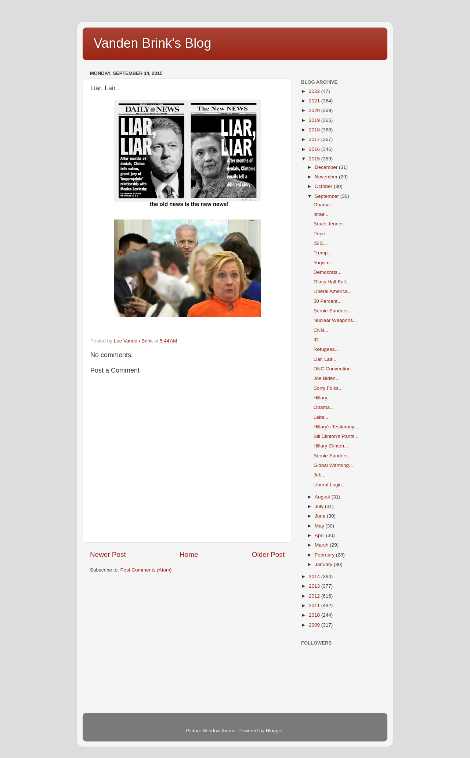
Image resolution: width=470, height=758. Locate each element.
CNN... (321, 330)
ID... (318, 339)
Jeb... (320, 475)
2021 (315, 101)
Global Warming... (333, 465)
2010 (315, 615)
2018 (315, 130)
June (321, 516)
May (320, 526)
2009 (315, 625)
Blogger (274, 730)
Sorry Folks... (328, 388)
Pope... (321, 233)
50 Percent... (328, 301)
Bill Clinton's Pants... (336, 436)
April (320, 535)
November (327, 176)
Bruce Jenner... (330, 223)
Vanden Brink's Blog (152, 43)
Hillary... (322, 397)
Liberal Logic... (330, 484)
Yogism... (324, 262)
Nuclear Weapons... (335, 320)
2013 (315, 586)
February (325, 555)
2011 (315, 605)
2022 (315, 91)
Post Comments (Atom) (146, 570)
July (320, 506)
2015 (315, 159)
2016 (315, 149)
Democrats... (328, 272)
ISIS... (320, 243)
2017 (315, 139)
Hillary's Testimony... (336, 426)
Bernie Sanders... (333, 310)
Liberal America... (333, 291)
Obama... (324, 204)
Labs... (321, 417)
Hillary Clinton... (331, 446)
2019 (315, 120)
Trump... (323, 252)
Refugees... (326, 349)
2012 (315, 596)
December (327, 167)
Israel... (322, 214)
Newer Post (108, 554)
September (327, 196)
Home (189, 554)
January (324, 564)
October (324, 186)
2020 (315, 110)
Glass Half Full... (332, 281)
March (322, 545)
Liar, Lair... (325, 359)
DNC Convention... (334, 368)
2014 (315, 576)
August (323, 497)
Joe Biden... (327, 378)
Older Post (268, 554)
